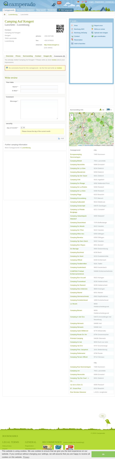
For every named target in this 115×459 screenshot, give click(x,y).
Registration (99, 2)
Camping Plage (75, 194)
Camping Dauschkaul (78, 222)
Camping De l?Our (77, 230)
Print (76, 25)
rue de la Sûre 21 (76, 385)
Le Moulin (73, 304)
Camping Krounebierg (78, 198)
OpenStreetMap (89, 145)
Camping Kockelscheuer (79, 300)
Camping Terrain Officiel (79, 357)
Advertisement (30, 449)
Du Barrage (74, 249)
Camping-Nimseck (76, 323)
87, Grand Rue (75, 388)
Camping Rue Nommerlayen (80, 367)
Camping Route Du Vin (78, 334)
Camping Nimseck (76, 327)
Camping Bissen (76, 310)
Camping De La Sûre (77, 168)
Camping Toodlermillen (78, 264)
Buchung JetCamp (80, 33)
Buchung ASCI (79, 29)
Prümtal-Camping (76, 338)
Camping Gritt (75, 179)
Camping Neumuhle (77, 374)
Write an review (99, 29)
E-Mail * (15, 91)
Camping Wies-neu (77, 234)
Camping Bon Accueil (78, 278)
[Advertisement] (22, 175)
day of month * (12, 128)
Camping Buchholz (77, 252)
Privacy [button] (26, 457)
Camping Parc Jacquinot (79, 349)
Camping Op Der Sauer (78, 176)
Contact (77, 36)
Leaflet (80, 145)
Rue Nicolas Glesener (78, 392)
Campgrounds (9, 10)
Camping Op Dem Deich (79, 241)
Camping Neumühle (77, 164)
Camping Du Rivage (77, 183)
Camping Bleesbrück (77, 172)
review (54, 60)
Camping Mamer (76, 292)
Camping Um (75, 371)
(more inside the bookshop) (73, 442)
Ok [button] (103, 454)
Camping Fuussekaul (78, 281)
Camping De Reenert (78, 285)
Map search (41, 10)
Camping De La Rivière (78, 187)
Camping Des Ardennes (78, 289)
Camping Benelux (76, 237)
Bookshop (52, 10)
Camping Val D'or (76, 346)
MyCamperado (66, 10)
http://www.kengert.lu (51, 45)
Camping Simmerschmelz (79, 296)
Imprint (4, 449)
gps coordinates (100, 36)
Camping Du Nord (76, 256)
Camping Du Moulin (77, 226)
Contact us (109, 2)
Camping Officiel (76, 260)
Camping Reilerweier (77, 353)
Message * (14, 101)
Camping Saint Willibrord (79, 331)
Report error (98, 25)
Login (91, 2)
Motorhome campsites (25, 10)
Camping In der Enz (77, 317)
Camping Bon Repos (77, 245)
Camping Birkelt (76, 161)
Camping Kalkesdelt (77, 202)
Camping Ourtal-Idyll (77, 206)
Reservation (78, 40)
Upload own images (101, 33)
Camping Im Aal (76, 342)
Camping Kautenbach (78, 267)
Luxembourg (12, 14)
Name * (15, 87)
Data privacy (7, 446)
